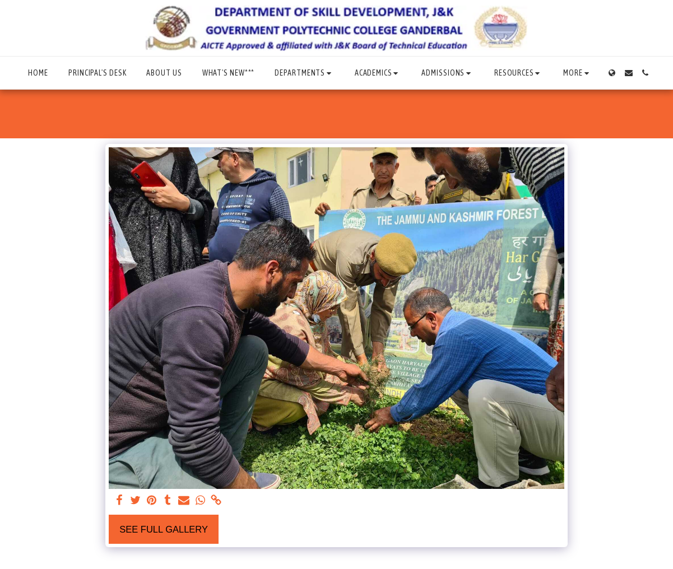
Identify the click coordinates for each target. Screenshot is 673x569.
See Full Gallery (163, 529)
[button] (304, 73)
